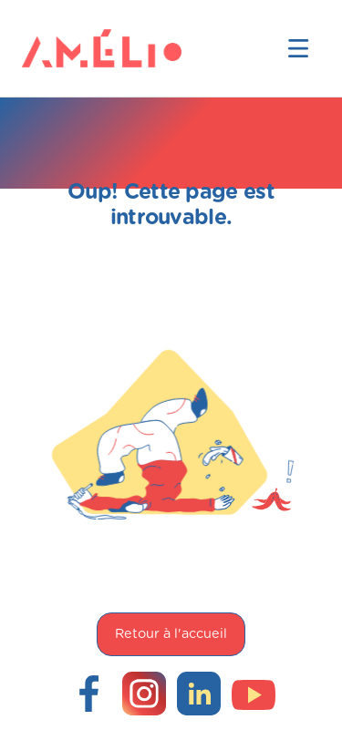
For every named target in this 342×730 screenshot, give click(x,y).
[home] (51, 48)
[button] (298, 48)
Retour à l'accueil (171, 634)
